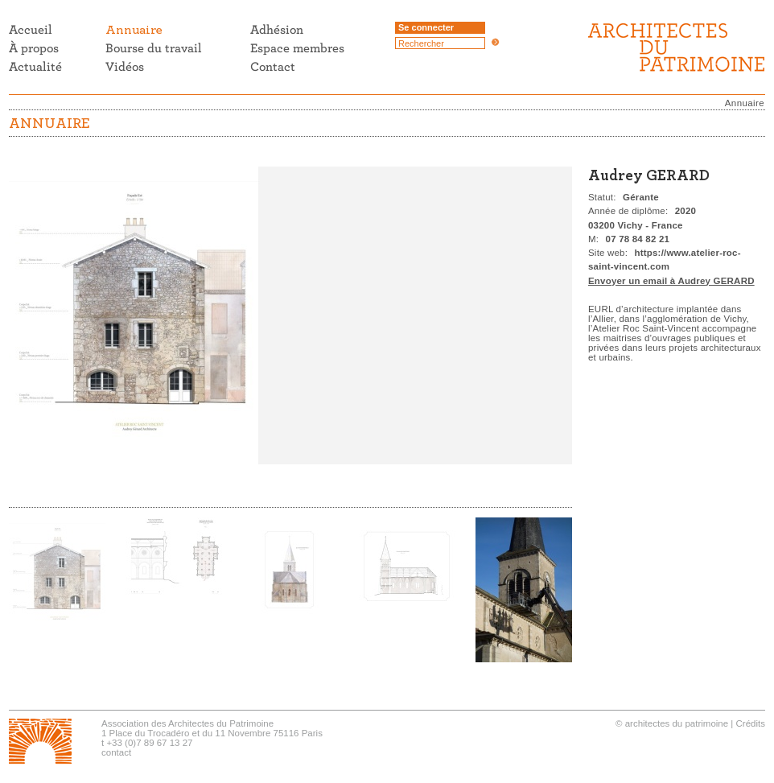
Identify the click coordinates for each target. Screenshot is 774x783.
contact (116, 752)
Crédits (750, 723)
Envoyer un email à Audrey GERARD (671, 281)
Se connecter (426, 27)
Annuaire (744, 103)
